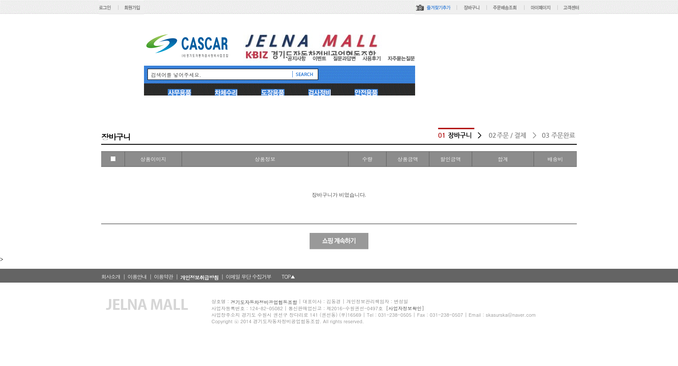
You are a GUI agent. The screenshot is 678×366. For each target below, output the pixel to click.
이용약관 (163, 276)
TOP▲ (288, 276)
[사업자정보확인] (405, 308)
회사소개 (110, 276)
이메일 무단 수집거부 (248, 276)
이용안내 (137, 276)
